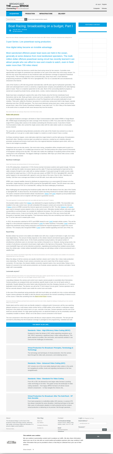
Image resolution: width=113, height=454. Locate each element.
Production (30, 13)
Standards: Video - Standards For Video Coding (46, 379)
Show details (27, 450)
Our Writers (40, 422)
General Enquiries (63, 429)
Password (81, 427)
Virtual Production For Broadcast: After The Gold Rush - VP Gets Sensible (50, 397)
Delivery (61, 13)
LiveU (54, 193)
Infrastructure (45, 13)
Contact (60, 418)
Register (104, 4)
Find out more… (10, 428)
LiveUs (71, 207)
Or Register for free (88, 418)
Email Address (83, 421)
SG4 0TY (68, 424)
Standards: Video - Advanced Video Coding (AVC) (46, 363)
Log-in (99, 4)
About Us (39, 421)
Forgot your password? (84, 432)
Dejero (47, 193)
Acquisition (14, 13)
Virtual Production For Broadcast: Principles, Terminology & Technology (50, 349)
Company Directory (42, 425)
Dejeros (63, 207)
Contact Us (40, 428)
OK (98, 437)
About (8, 418)
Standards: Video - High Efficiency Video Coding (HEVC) (49, 330)
